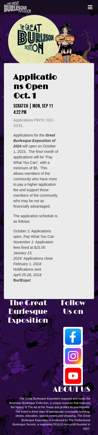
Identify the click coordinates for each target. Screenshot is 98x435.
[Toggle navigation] (90, 7)
